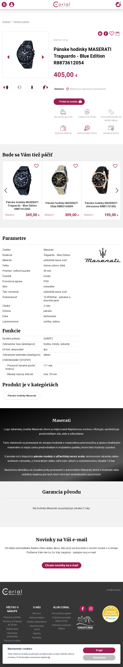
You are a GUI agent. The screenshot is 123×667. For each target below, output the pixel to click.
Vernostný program (61, 613)
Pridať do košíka (70, 101)
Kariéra (37, 633)
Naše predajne (37, 617)
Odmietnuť (99, 657)
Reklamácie (12, 629)
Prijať (99, 650)
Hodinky (6, 22)
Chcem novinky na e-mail (61, 565)
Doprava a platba (12, 617)
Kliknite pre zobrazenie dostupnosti (88, 89)
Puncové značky (12, 640)
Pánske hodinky (21, 22)
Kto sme (37, 613)
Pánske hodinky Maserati (22, 395)
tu (49, 657)
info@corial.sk (113, 590)
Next (117, 190)
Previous (5, 190)
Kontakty (36, 637)
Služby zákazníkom (37, 621)
